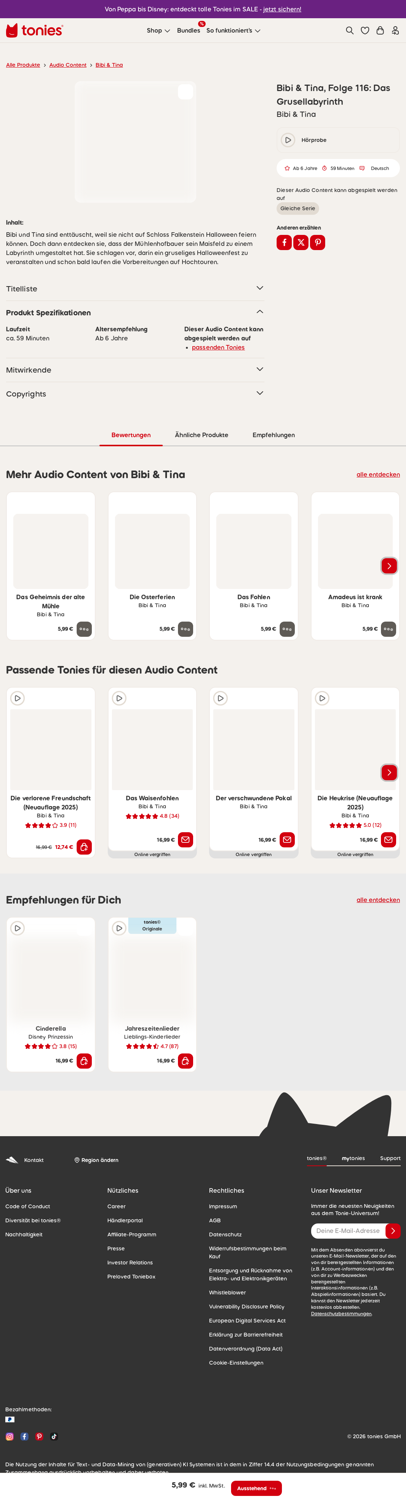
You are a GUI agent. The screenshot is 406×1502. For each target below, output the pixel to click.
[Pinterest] (39, 1436)
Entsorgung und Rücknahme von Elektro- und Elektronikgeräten (250, 1274)
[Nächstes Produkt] (389, 565)
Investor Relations (130, 1262)
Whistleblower (227, 1292)
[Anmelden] (393, 1231)
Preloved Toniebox (131, 1276)
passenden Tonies (218, 347)
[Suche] (349, 30)
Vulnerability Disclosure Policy (247, 1306)
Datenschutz (225, 1234)
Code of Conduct (27, 1206)
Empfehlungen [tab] (274, 435)
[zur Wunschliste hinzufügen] (185, 91)
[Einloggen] (395, 30)
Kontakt (24, 1160)
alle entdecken (378, 474)
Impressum (223, 1206)
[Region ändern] (96, 1160)
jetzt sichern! (282, 9)
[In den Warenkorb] (84, 847)
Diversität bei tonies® (33, 1220)
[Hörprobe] (17, 698)
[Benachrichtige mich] (185, 839)
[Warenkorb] (380, 30)
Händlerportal (125, 1220)
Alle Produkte (23, 65)
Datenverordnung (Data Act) (245, 1348)
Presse (116, 1248)
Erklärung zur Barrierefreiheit (246, 1334)
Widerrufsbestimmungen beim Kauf (247, 1252)
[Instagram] (9, 1436)
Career (116, 1206)
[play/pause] (288, 140)
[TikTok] (52, 1436)
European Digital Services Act (247, 1320)
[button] (365, 30)
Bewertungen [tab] (131, 435)
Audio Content (68, 65)
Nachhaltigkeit (23, 1234)
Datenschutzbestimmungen (341, 1313)
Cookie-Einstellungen (236, 1362)
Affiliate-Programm (131, 1234)
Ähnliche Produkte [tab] (201, 435)
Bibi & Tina (109, 65)
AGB (215, 1220)
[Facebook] (24, 1436)
